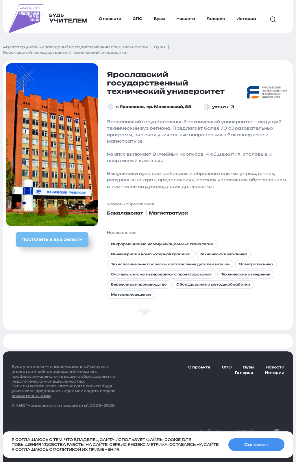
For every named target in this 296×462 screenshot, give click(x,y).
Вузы (159, 19)
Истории (246, 19)
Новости (185, 19)
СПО (137, 19)
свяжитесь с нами (31, 396)
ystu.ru (220, 107)
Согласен (256, 444)
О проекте (110, 19)
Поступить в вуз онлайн (52, 239)
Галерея (216, 19)
